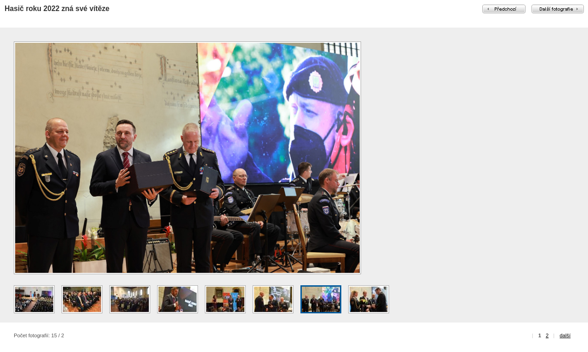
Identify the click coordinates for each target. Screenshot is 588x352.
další (565, 335)
